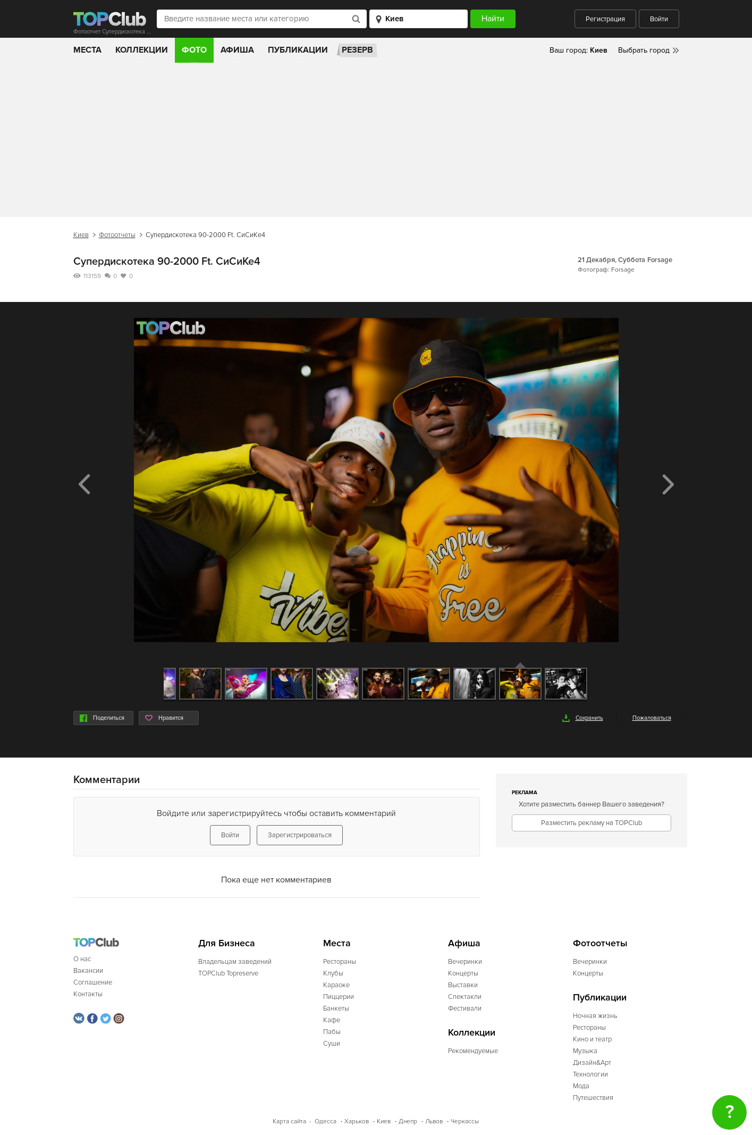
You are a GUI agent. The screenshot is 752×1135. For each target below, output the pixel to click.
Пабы (332, 1032)
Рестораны (339, 961)
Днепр (408, 1121)
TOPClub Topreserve (228, 973)
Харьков (356, 1121)
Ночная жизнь (595, 1016)
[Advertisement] (376, 142)
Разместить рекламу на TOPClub (591, 823)
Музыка (585, 1051)
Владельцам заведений (235, 961)
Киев (81, 235)
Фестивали (464, 1008)
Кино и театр (592, 1039)
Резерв (357, 50)
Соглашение (92, 982)
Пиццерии (338, 997)
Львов (434, 1121)
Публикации (298, 50)
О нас (82, 959)
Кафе (331, 1020)
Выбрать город (644, 50)
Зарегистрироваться (300, 835)
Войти (659, 19)
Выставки (463, 985)
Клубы (333, 973)
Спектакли (464, 997)
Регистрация (605, 19)
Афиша (237, 50)
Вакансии (88, 970)
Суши (331, 1043)
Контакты (88, 994)
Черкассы (465, 1121)
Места (87, 50)
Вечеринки (465, 961)
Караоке (336, 985)
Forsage (659, 260)
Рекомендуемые (473, 1051)
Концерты (463, 973)
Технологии (590, 1074)
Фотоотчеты (117, 235)
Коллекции (141, 50)
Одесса (325, 1121)
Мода (581, 1086)
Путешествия (593, 1098)
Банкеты (336, 1008)
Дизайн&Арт (592, 1062)
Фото (194, 50)
